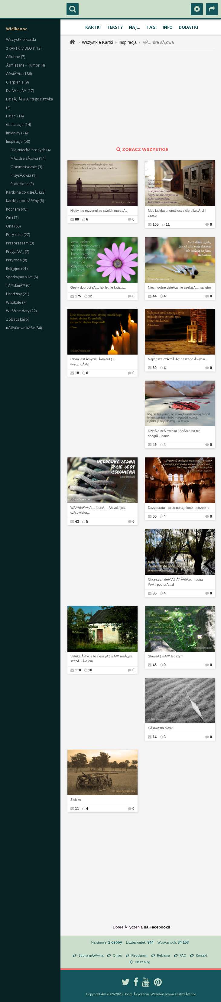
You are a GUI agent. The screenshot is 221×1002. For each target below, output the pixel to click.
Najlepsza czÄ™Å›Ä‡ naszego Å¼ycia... (178, 359)
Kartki (93, 27)
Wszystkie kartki (21, 39)
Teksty (115, 27)
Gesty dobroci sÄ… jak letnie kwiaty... (98, 287)
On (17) (12, 217)
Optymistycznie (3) (26, 166)
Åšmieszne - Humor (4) (25, 65)
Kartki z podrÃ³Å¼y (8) (25, 200)
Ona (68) (13, 226)
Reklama (163, 955)
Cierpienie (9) (17, 82)
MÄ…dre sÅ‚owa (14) (28, 158)
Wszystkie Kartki (97, 42)
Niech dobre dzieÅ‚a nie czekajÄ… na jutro (179, 287)
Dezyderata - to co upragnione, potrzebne (178, 507)
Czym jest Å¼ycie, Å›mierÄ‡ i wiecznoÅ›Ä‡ (92, 361)
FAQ (183, 955)
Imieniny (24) (17, 133)
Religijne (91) (17, 268)
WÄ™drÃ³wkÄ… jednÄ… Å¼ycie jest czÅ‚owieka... (98, 510)
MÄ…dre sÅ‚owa (158, 42)
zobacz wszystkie (141, 149)
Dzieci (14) (15, 116)
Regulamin (140, 955)
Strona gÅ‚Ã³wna (90, 955)
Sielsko (75, 799)
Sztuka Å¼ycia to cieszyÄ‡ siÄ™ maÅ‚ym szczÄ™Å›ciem (101, 658)
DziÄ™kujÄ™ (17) (20, 90)
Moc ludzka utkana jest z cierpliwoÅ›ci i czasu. (177, 213)
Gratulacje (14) (18, 124)
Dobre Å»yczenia (128, 927)
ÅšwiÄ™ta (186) (19, 73)
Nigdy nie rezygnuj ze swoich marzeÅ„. (99, 210)
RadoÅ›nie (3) (22, 183)
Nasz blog (142, 962)
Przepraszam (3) (20, 243)
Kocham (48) (16, 209)
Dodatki (188, 27)
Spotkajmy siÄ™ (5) (22, 277)
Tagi (151, 27)
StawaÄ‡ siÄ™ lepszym (165, 656)
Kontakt (201, 955)
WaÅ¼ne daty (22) (21, 310)
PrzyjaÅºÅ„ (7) (17, 251)
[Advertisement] (145, 97)
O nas (117, 955)
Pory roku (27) (18, 234)
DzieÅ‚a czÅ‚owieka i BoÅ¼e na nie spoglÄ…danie (174, 433)
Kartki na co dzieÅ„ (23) (25, 192)
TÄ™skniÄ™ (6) (18, 285)
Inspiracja (128, 42)
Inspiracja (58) (18, 141)
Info (168, 27)
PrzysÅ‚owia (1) (23, 175)
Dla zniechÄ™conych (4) (30, 149)
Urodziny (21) (17, 293)
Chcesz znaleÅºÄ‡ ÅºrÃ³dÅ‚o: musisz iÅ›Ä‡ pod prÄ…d (175, 582)
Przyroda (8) (16, 260)
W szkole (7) (16, 302)
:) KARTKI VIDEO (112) (23, 48)
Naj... (134, 27)
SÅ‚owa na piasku (161, 728)
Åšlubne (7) (15, 56)
